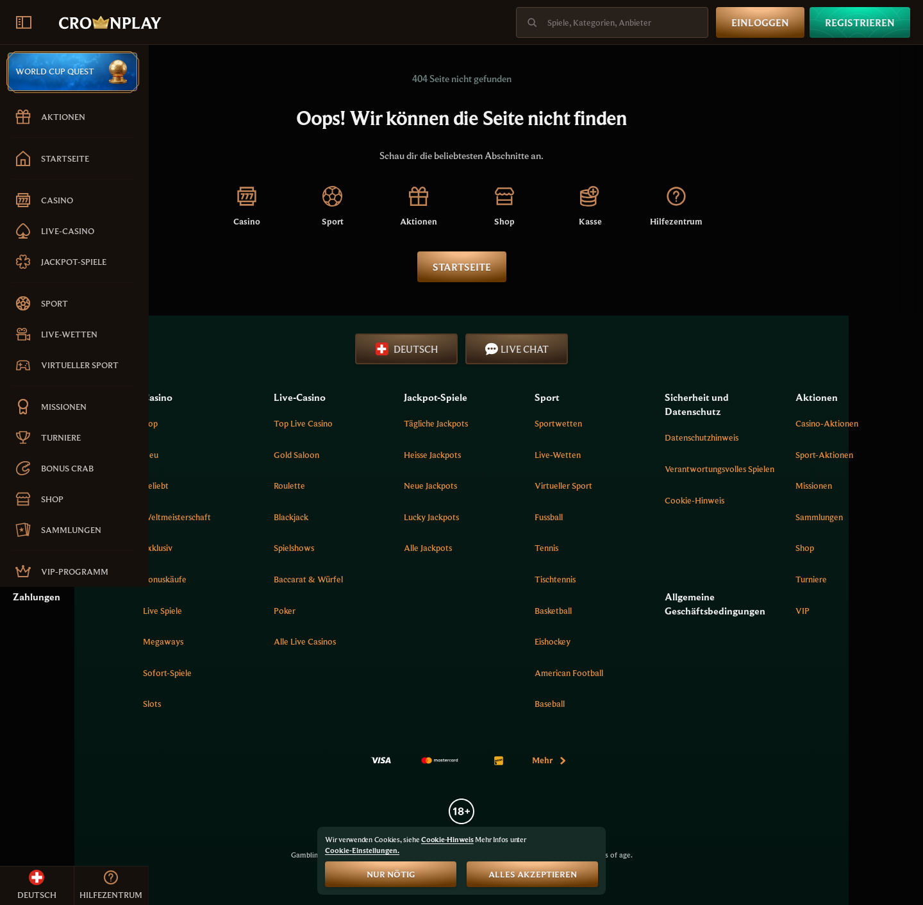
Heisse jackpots (514, 455)
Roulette (393, 485)
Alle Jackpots (510, 548)
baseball (609, 703)
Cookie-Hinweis (731, 512)
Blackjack (395, 517)
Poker (388, 610)
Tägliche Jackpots (518, 423)
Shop (827, 548)
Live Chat (591, 349)
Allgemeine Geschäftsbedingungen (752, 603)
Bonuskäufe (291, 579)
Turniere (833, 579)
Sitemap (177, 517)
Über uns (178, 423)
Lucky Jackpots (513, 517)
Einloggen (760, 22)
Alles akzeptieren (532, 874)
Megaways (290, 641)
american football (628, 673)
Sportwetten (617, 423)
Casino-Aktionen (849, 423)
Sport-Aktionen (847, 455)
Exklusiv (284, 548)
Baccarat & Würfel (412, 579)
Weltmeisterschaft (304, 517)
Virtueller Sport (622, 485)
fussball (608, 517)
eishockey (611, 641)
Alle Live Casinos (409, 641)
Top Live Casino (407, 423)
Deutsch (481, 349)
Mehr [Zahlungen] (624, 760)
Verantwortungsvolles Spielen (742, 475)
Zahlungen (185, 596)
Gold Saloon (400, 455)
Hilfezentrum (186, 455)
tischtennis (614, 579)
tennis (605, 548)
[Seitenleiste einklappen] (24, 22)
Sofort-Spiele (294, 673)
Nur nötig (391, 874)
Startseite (536, 266)
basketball (612, 610)
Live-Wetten (617, 455)
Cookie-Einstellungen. (362, 850)
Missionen (836, 485)
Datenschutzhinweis (739, 437)
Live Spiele (289, 610)
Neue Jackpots (512, 485)
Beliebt (282, 485)
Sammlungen (841, 517)
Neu (277, 455)
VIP (825, 610)
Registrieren (860, 22)
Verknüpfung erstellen (202, 485)
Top (277, 423)
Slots (279, 703)
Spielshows (398, 548)
